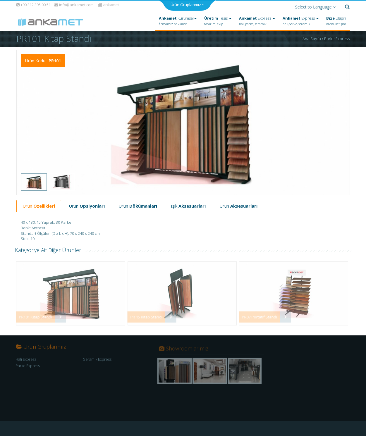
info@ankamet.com (74, 3)
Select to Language (314, 5)
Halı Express (26, 359)
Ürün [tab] (39, 204)
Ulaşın (336, 19)
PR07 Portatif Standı (256, 315)
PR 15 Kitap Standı (144, 315)
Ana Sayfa (313, 37)
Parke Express (337, 37)
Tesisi (217, 19)
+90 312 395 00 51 (33, 3)
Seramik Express (97, 359)
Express (257, 19)
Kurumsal (178, 19)
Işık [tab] (188, 204)
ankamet (108, 3)
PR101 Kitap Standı (32, 315)
